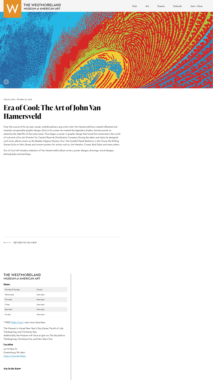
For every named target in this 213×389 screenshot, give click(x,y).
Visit (134, 6)
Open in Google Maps (15, 355)
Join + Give (196, 6)
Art (147, 6)
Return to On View (25, 242)
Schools (177, 6)
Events (161, 6)
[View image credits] (6, 81)
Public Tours (17, 322)
